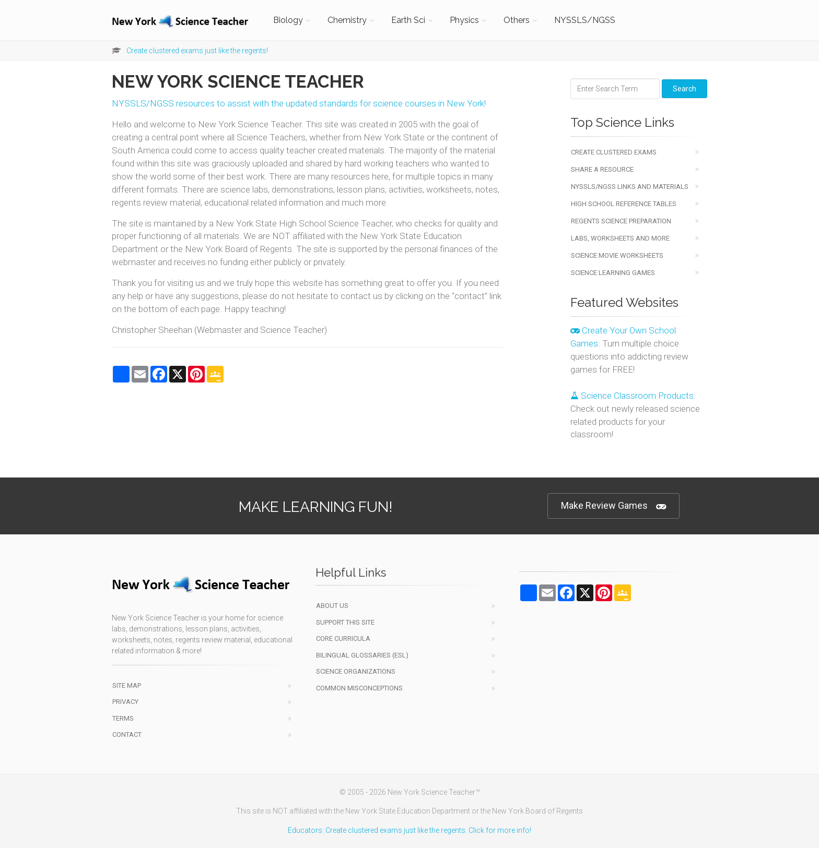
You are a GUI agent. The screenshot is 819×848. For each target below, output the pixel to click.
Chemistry (347, 20)
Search (684, 89)
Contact (127, 734)
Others (517, 20)
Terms (123, 718)
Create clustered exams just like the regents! (197, 50)
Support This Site (345, 622)
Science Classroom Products (632, 395)
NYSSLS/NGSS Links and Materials (629, 186)
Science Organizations (355, 671)
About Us (332, 606)
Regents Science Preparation (621, 221)
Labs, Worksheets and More (620, 238)
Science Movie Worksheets (617, 255)
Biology (288, 20)
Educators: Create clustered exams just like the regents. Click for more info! (409, 830)
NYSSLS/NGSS (584, 20)
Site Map (126, 685)
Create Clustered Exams (614, 152)
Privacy (125, 702)
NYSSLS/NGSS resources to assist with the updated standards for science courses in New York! (299, 103)
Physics (464, 20)
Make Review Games (613, 506)
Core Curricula (343, 638)
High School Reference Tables (623, 204)
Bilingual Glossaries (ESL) (362, 655)
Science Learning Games (613, 273)
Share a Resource (602, 169)
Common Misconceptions (359, 688)
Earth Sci (408, 20)
